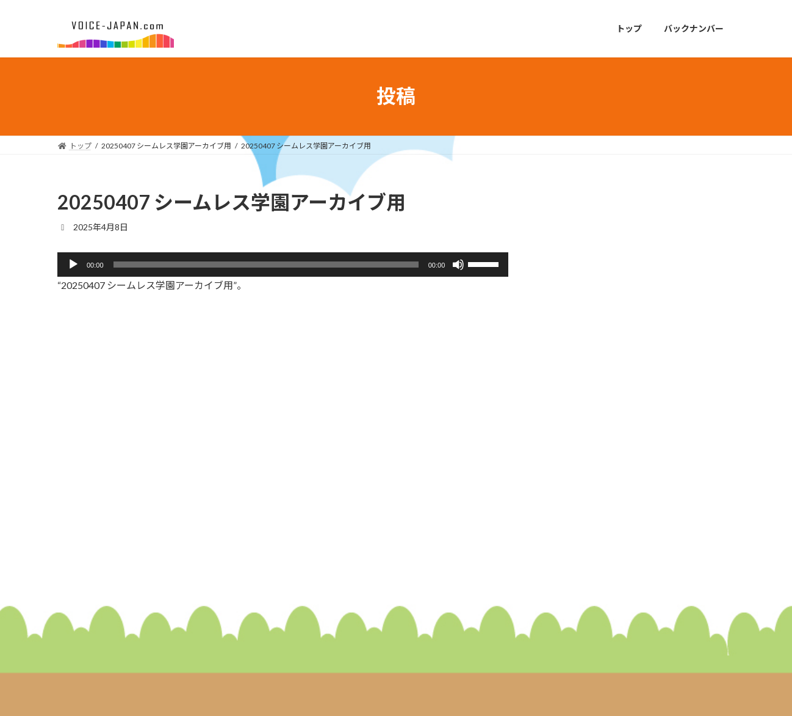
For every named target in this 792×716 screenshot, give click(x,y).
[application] (282, 264)
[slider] (266, 264)
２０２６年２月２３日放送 (657, 227)
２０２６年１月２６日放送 (657, 504)
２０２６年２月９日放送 (653, 365)
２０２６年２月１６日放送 (657, 296)
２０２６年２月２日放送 (653, 434)
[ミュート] (458, 264)
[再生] (73, 264)
